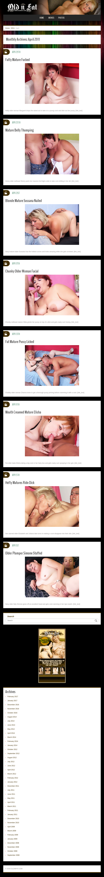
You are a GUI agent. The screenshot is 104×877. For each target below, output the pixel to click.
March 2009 (11, 831)
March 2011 (11, 806)
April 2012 (11, 770)
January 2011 (12, 814)
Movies (51, 17)
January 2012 (12, 782)
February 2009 (12, 835)
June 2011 (11, 794)
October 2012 (12, 749)
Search (10, 616)
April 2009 (11, 827)
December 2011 (13, 786)
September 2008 (13, 855)
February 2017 (12, 697)
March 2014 (11, 737)
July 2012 (10, 762)
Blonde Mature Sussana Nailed (23, 200)
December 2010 (13, 819)
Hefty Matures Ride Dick (19, 482)
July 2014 (10, 721)
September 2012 (13, 753)
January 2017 (12, 701)
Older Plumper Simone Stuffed (23, 553)
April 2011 (11, 802)
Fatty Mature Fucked (17, 59)
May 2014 (11, 729)
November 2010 (13, 823)
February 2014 (12, 741)
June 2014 (11, 725)
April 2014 (11, 733)
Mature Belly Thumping (19, 130)
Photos (61, 17)
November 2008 (13, 847)
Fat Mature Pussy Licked (19, 341)
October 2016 (12, 713)
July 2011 (10, 790)
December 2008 (13, 843)
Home (42, 17)
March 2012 (11, 774)
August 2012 (12, 758)
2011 (13, 28)
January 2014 (12, 745)
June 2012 (11, 766)
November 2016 (13, 709)
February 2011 (12, 810)
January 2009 (12, 839)
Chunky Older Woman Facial (21, 271)
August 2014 (12, 717)
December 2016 (13, 705)
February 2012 (12, 778)
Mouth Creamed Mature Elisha (23, 412)
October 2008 (12, 851)
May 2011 (11, 798)
